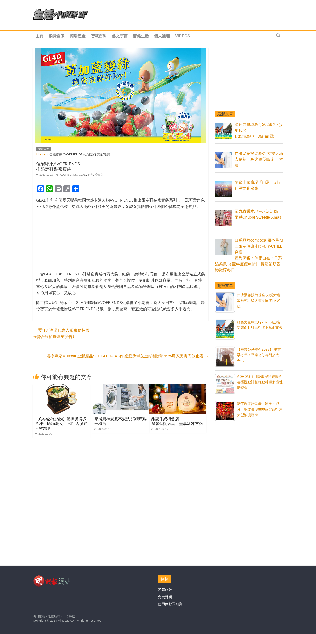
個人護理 (162, 36)
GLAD (82, 174)
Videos (182, 36)
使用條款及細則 (170, 604)
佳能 (90, 174)
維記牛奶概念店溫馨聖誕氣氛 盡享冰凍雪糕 (177, 421)
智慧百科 (99, 36)
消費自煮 (57, 36)
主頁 (39, 36)
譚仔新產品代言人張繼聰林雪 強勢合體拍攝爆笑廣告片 (61, 333)
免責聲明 (165, 597)
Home (41, 154)
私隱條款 (165, 590)
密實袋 (99, 174)
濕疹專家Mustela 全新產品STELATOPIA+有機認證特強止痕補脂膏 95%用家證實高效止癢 (127, 356)
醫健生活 (141, 36)
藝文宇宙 (120, 36)
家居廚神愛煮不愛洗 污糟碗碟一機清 (120, 421)
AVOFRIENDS (68, 174)
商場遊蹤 (78, 36)
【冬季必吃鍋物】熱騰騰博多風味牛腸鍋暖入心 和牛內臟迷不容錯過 (61, 423)
